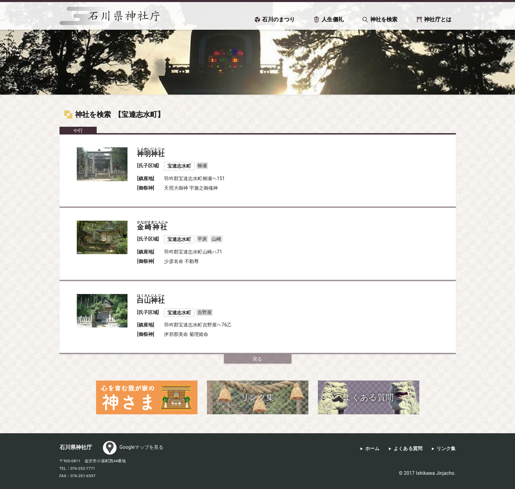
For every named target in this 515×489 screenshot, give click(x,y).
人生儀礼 (333, 19)
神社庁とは (437, 19)
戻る (257, 359)
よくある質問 (408, 448)
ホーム (372, 448)
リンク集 (446, 448)
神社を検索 (384, 19)
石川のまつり (278, 19)
